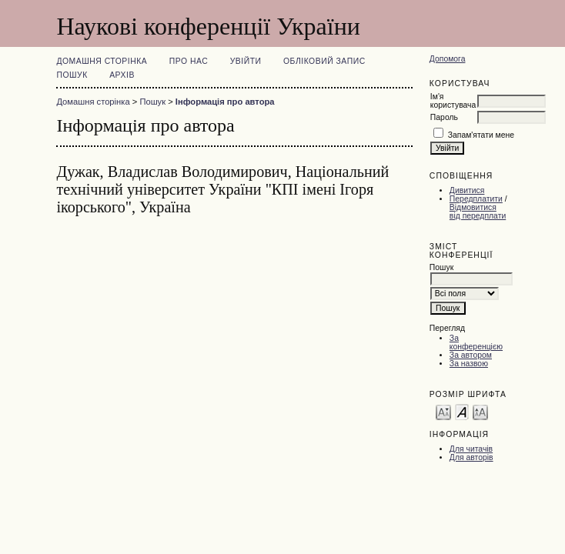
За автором (471, 355)
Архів (122, 75)
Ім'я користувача (453, 100)
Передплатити (476, 199)
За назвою (469, 363)
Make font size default (462, 411)
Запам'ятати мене (481, 135)
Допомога (448, 59)
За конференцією (476, 342)
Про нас (189, 61)
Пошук (71, 75)
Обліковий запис (324, 61)
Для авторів (471, 457)
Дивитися (467, 190)
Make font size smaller (443, 411)
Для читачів (471, 449)
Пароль (444, 117)
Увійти (246, 61)
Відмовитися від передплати (478, 211)
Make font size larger (480, 411)
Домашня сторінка (101, 61)
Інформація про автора (225, 101)
